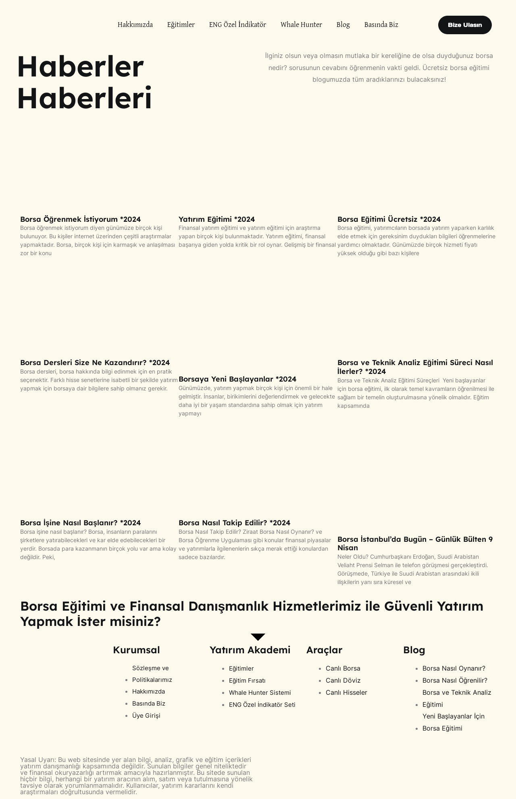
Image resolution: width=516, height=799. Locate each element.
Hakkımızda (135, 25)
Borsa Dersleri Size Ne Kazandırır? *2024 (95, 362)
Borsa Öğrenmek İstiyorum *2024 (80, 219)
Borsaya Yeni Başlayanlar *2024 (238, 379)
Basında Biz (381, 25)
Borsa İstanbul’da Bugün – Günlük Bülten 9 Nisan (415, 544)
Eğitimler (181, 25)
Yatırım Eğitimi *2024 (217, 219)
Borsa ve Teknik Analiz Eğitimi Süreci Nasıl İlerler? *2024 (415, 367)
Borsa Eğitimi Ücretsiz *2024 (389, 219)
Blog (343, 25)
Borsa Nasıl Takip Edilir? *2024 (235, 522)
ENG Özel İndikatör (237, 25)
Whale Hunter (301, 25)
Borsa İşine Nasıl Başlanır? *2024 (80, 522)
